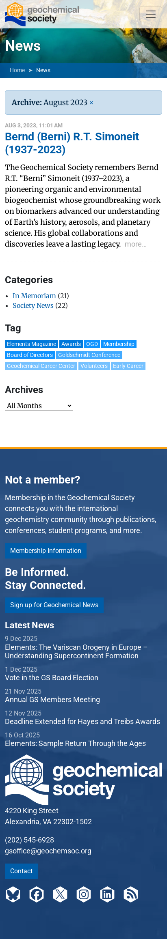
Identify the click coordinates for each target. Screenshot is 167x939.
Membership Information (45, 550)
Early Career (128, 366)
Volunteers (94, 366)
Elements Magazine (31, 344)
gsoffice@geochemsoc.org (48, 851)
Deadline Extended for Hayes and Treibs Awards (82, 721)
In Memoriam (34, 296)
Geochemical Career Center (41, 366)
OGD (92, 344)
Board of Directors (30, 355)
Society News (33, 305)
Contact (21, 871)
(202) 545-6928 (29, 840)
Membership (118, 344)
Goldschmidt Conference (89, 355)
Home (17, 70)
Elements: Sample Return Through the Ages (75, 743)
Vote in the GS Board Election (51, 677)
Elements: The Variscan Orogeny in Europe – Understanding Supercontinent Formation (76, 651)
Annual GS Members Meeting (52, 699)
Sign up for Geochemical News (54, 605)
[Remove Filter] (91, 102)
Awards (71, 344)
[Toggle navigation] (150, 14)
